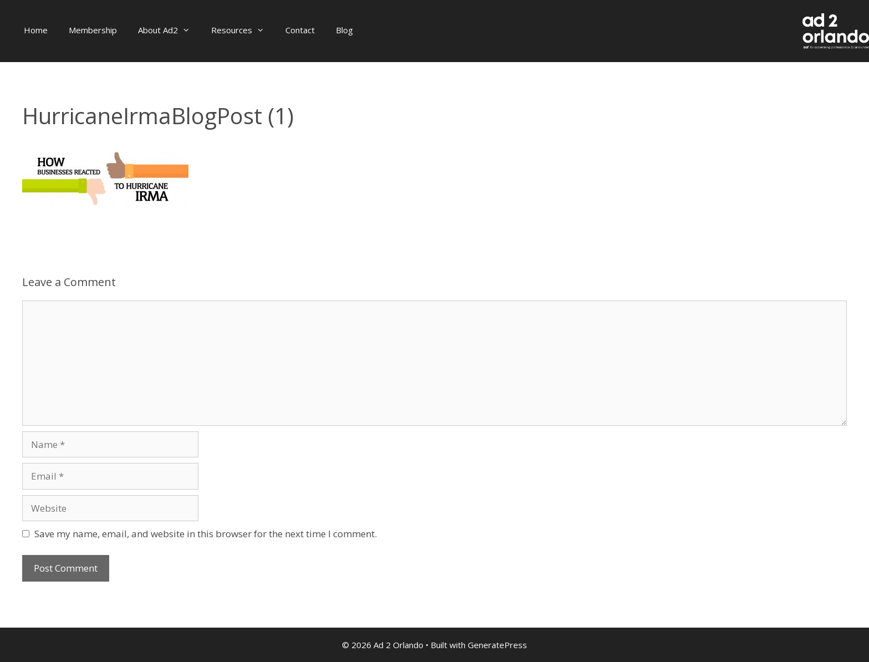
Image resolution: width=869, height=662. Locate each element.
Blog (344, 29)
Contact (300, 29)
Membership (93, 29)
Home (36, 29)
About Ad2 (169, 30)
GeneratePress (497, 644)
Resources (243, 30)
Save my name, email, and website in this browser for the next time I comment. (205, 533)
